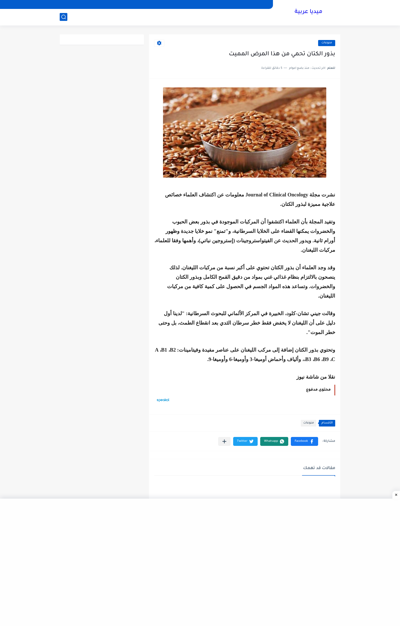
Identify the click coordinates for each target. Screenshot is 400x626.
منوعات (326, 43)
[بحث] (63, 17)
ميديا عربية (308, 12)
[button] (304, 441)
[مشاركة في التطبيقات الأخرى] (224, 441)
